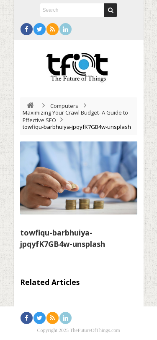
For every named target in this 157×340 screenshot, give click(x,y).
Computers (64, 106)
